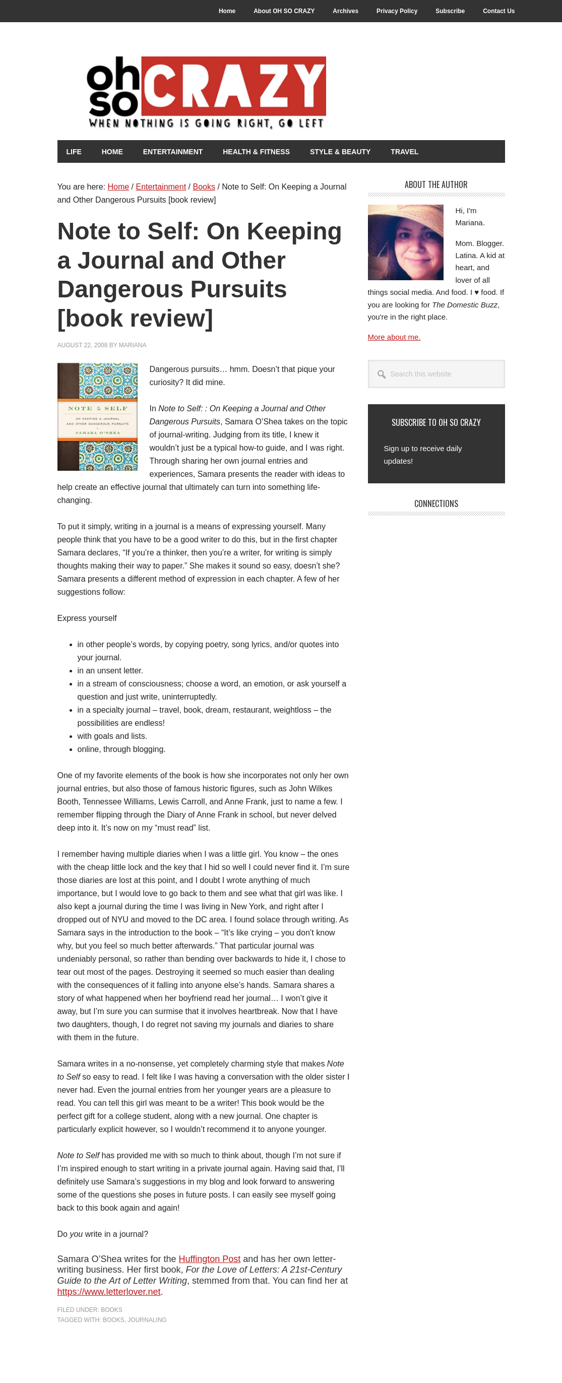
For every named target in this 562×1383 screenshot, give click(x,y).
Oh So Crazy (233, 94)
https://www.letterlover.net (109, 1291)
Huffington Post (210, 1258)
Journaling (147, 1319)
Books (111, 1309)
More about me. (394, 336)
